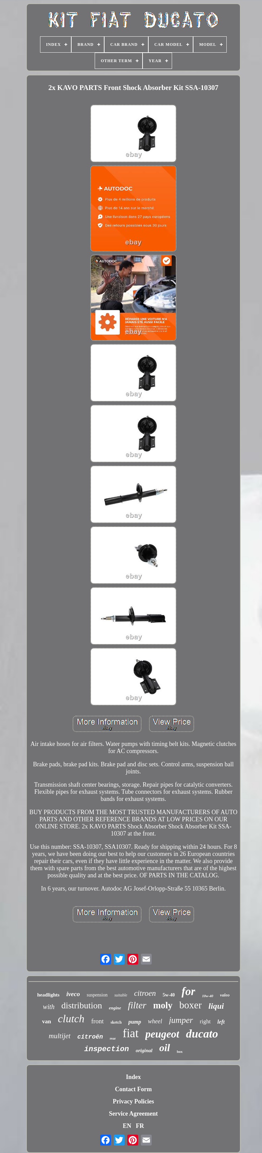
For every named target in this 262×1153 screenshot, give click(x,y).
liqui (216, 1006)
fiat (130, 1033)
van (46, 1021)
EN (127, 1125)
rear (113, 1038)
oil (164, 1047)
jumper (181, 1020)
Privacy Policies (133, 1101)
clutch (71, 1018)
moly (162, 1005)
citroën (90, 1036)
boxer (190, 1005)
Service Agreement (133, 1113)
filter (137, 1005)
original (144, 1050)
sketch (116, 1022)
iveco (73, 994)
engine (115, 1007)
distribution (81, 1005)
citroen (145, 993)
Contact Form (133, 1089)
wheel (155, 1021)
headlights (48, 995)
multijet (60, 1036)
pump (134, 1022)
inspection (106, 1049)
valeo (224, 995)
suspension (97, 995)
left (221, 1022)
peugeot (162, 1034)
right (205, 1021)
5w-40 (169, 995)
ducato (202, 1033)
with (48, 1006)
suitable (120, 995)
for (188, 991)
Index (133, 1077)
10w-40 (207, 996)
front (97, 1021)
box (180, 1051)
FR (140, 1125)
